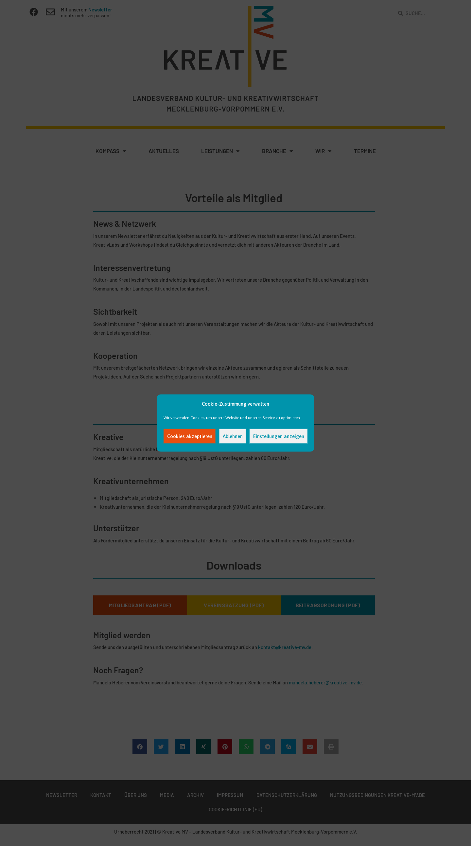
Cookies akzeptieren (189, 436)
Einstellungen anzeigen (278, 436)
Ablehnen (233, 436)
